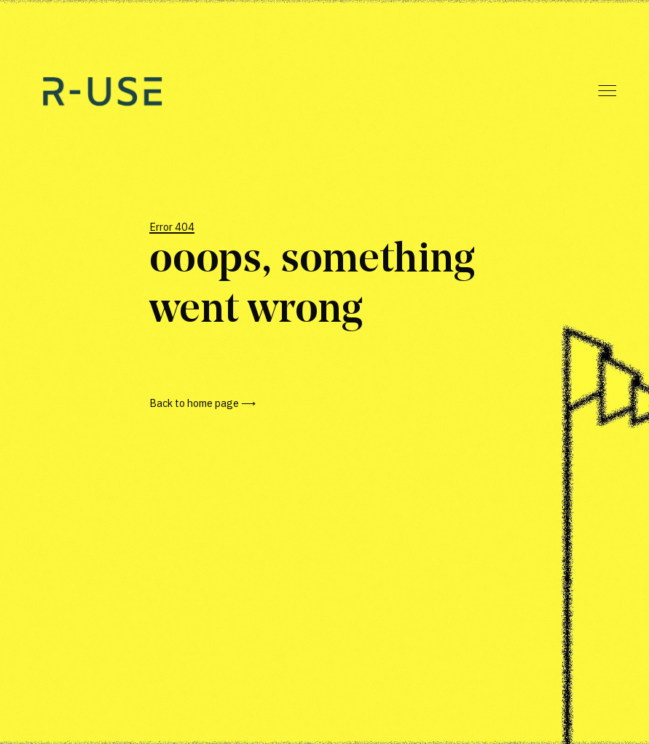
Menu (607, 90)
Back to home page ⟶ (202, 403)
